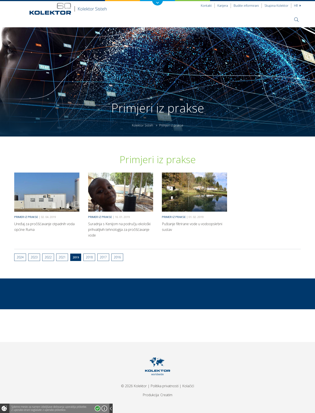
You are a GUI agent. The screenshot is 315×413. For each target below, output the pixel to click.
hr (297, 5)
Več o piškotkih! (104, 408)
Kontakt (206, 5)
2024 (20, 257)
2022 (48, 257)
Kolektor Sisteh (142, 125)
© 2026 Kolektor (134, 386)
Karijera (222, 5)
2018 (89, 257)
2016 (117, 257)
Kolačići (188, 386)
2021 (62, 257)
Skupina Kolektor (276, 5)
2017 (103, 257)
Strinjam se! (97, 408)
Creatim (166, 394)
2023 (34, 257)
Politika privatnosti (164, 386)
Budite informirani (246, 5)
